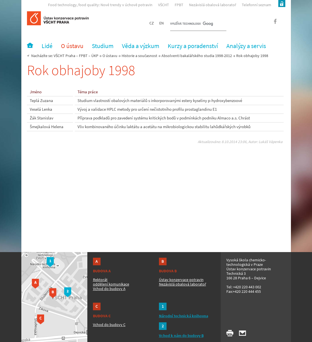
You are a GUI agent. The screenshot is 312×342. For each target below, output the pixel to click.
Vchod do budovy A (109, 288)
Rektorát (100, 279)
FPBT (179, 4)
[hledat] (191, 24)
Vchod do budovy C (109, 324)
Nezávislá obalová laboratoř (212, 4)
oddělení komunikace (111, 284)
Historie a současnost (139, 55)
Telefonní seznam (256, 4)
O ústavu (110, 55)
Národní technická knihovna (183, 315)
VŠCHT (163, 4)
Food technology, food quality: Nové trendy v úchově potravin (100, 4)
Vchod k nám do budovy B (181, 335)
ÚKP (94, 55)
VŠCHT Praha (64, 55)
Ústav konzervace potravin (181, 279)
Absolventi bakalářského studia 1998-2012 (196, 55)
